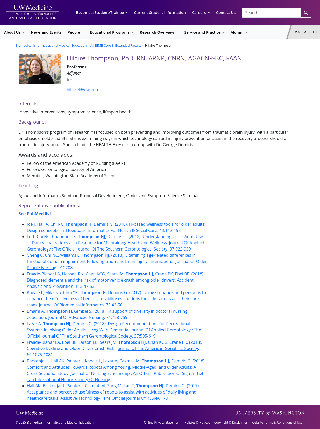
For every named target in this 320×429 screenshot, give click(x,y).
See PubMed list (35, 214)
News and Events (46, 32)
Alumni (237, 32)
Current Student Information (160, 12)
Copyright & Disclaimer (230, 422)
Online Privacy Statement (162, 422)
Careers (199, 12)
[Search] (306, 13)
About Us (13, 32)
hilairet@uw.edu (82, 89)
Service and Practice (203, 32)
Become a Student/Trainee (100, 12)
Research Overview (157, 32)
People (74, 32)
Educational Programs (110, 32)
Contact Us (226, 12)
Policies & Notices (197, 422)
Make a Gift (306, 32)
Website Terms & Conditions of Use (277, 422)
